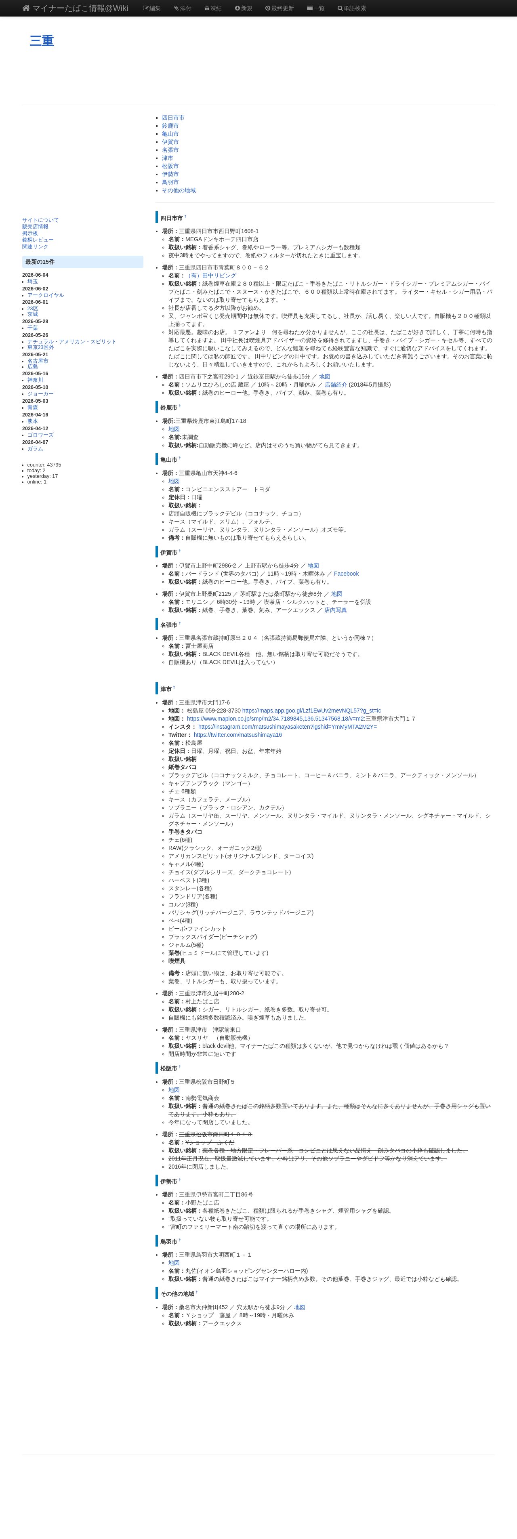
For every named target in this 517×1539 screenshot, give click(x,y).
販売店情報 (35, 226)
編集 (152, 8)
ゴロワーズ (40, 435)
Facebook (346, 573)
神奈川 (35, 380)
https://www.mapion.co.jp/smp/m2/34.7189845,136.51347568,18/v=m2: (276, 718)
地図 (324, 376)
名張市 (170, 150)
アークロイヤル (45, 295)
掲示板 (30, 233)
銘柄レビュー (38, 240)
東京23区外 (40, 347)
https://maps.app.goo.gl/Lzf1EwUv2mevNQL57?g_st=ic (311, 710)
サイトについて (40, 220)
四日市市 (173, 117)
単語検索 (352, 8)
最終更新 (279, 8)
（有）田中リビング (210, 275)
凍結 (213, 8)
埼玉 (32, 281)
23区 (32, 308)
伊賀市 (170, 142)
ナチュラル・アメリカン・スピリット (72, 342)
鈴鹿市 (170, 125)
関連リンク (35, 247)
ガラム (35, 449)
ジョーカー (40, 394)
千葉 (32, 328)
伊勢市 (170, 174)
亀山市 (170, 133)
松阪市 (170, 166)
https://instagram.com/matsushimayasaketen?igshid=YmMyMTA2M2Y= (287, 726)
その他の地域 (179, 190)
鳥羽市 (170, 182)
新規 (243, 8)
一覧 (315, 8)
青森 (32, 407)
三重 (41, 41)
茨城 (32, 314)
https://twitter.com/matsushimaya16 (238, 735)
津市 (167, 158)
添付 (182, 8)
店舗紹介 (336, 384)
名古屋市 (37, 361)
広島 (32, 367)
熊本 (32, 421)
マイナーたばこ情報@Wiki (75, 8)
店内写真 (335, 610)
